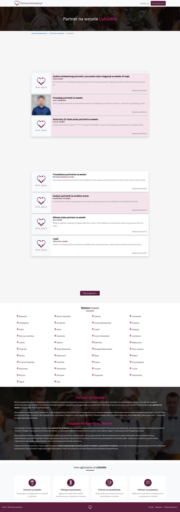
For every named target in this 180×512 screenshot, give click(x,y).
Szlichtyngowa (138, 362)
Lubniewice (136, 336)
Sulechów (60, 362)
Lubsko (22, 342)
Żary (58, 382)
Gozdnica (135, 323)
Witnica (22, 375)
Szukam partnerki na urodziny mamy (71, 195)
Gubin (21, 329)
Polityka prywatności (170, 507)
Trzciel (134, 368)
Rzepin (22, 355)
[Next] (90, 293)
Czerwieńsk (136, 316)
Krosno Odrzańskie (101, 336)
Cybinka (97, 316)
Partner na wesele (32, 489)
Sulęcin (97, 362)
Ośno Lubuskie (137, 349)
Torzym (97, 368)
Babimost (23, 316)
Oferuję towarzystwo (71, 489)
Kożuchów (61, 336)
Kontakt (150, 507)
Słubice (134, 355)
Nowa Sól (23, 349)
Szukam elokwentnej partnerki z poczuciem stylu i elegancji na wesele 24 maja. (91, 76)
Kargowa (135, 329)
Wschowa (60, 375)
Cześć (55, 238)
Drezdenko (61, 323)
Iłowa (59, 329)
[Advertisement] (90, 53)
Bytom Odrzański (64, 316)
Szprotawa (23, 368)
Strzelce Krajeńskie (26, 362)
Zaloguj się (144, 3)
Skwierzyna (61, 355)
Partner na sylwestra (148, 489)
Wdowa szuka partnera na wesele (69, 217)
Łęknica (60, 342)
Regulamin (158, 507)
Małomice (98, 342)
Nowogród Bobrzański (103, 349)
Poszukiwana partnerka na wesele (69, 174)
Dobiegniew (24, 323)
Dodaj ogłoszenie (158, 3)
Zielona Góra (137, 375)
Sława (96, 355)
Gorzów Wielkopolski (102, 323)
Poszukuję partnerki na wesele (67, 97)
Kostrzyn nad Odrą (26, 336)
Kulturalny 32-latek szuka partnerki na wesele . (76, 119)
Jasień (96, 329)
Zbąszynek (98, 375)
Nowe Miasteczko (64, 349)
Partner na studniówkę (109, 489)
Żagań (21, 382)
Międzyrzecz (137, 342)
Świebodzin (61, 368)
